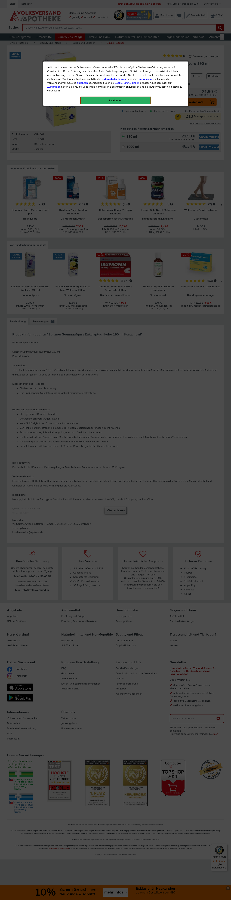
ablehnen (82, 83)
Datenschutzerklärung (114, 79)
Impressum (145, 79)
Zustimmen (53, 87)
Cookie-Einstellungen (127, 83)
